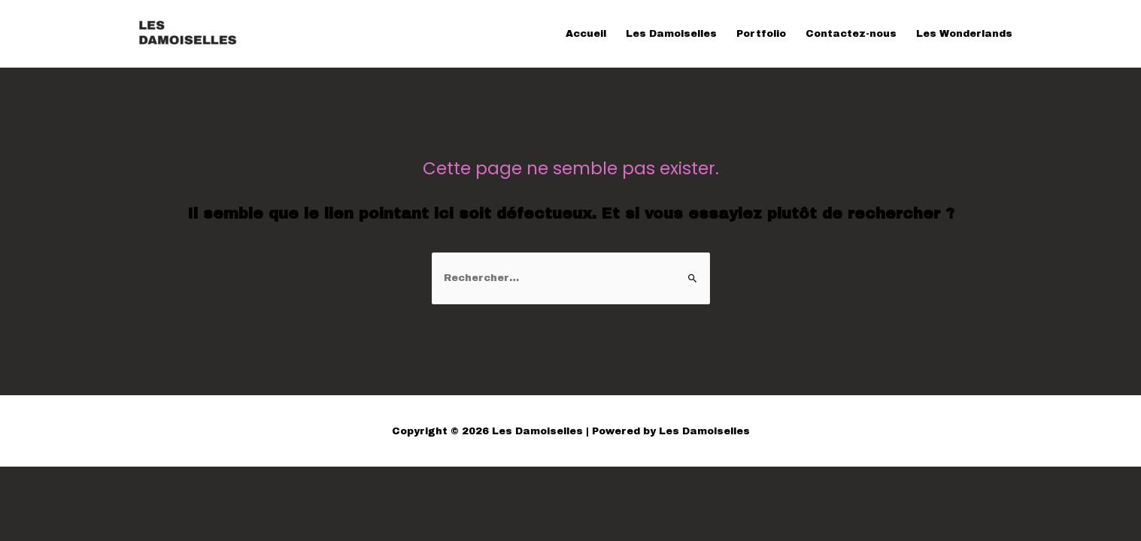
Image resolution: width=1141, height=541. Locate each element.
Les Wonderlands (964, 34)
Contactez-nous (851, 34)
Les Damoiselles (671, 34)
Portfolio (761, 34)
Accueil (586, 34)
